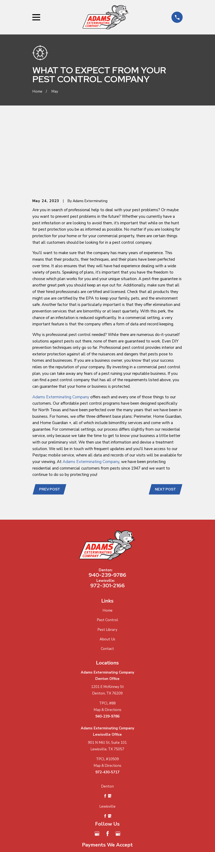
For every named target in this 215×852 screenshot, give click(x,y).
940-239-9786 (107, 509)
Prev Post (50, 423)
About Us (107, 573)
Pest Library (107, 564)
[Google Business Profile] (97, 768)
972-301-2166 (107, 520)
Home (107, 544)
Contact (107, 583)
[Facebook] (107, 768)
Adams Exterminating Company (60, 331)
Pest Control (107, 554)
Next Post (164, 423)
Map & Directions (107, 644)
